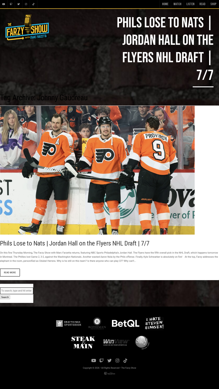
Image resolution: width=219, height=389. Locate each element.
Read (202, 4)
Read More (10, 272)
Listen (190, 4)
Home (165, 4)
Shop (213, 4)
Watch (177, 4)
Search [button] (5, 297)
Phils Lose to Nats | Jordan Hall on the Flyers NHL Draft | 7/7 (77, 243)
